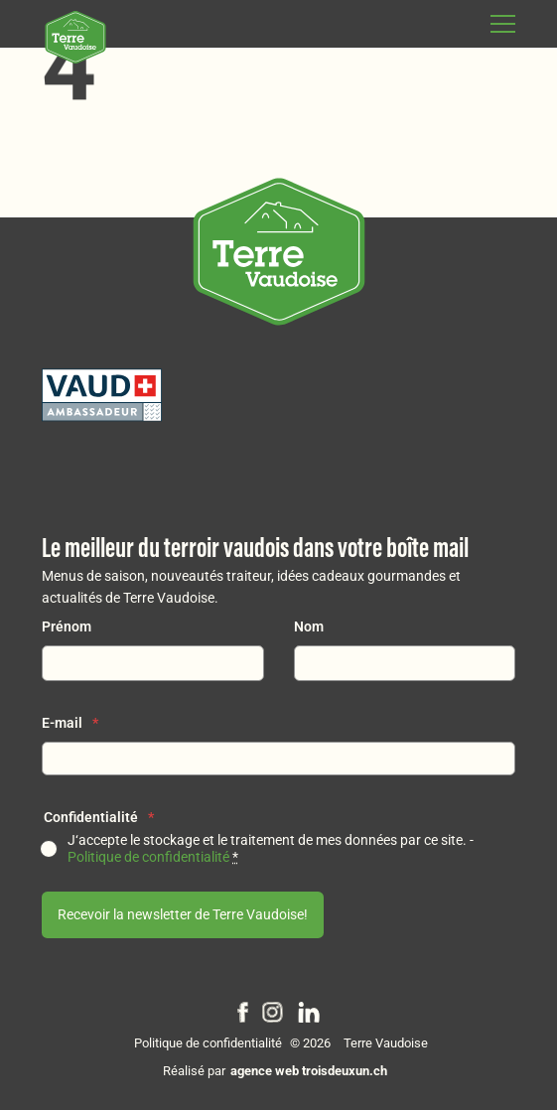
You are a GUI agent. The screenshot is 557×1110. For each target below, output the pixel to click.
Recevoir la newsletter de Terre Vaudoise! (183, 914)
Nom (309, 627)
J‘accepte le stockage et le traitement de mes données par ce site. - (271, 849)
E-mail (70, 723)
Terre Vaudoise (386, 1043)
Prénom (66, 627)
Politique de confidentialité (148, 857)
